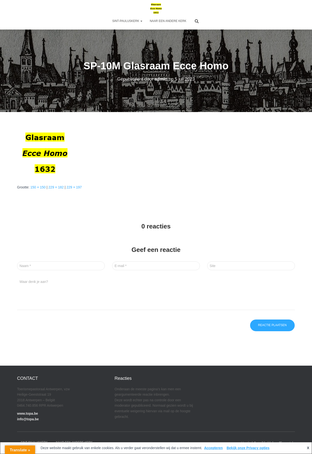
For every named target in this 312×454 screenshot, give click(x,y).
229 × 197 (74, 187)
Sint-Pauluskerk (127, 21)
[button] (141, 21)
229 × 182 (56, 187)
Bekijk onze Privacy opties (248, 448)
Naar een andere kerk (168, 21)
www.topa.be (27, 413)
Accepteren (213, 448)
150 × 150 (38, 187)
